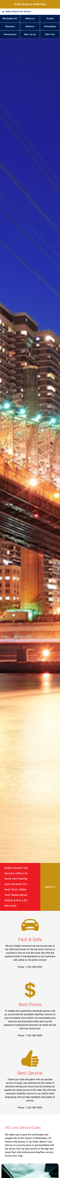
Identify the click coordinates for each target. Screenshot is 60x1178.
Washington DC (9, 18)
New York (50, 34)
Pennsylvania (10, 34)
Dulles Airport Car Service (18, 11)
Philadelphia (50, 26)
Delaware (29, 26)
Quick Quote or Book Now (30, 4)
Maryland (10, 26)
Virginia (50, 18)
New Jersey (30, 34)
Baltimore (30, 18)
